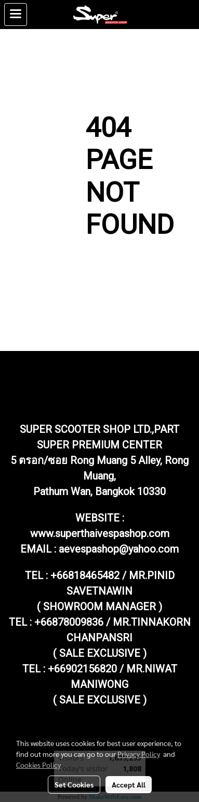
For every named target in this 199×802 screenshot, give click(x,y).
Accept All (128, 784)
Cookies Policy (38, 764)
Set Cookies (74, 784)
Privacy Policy (138, 753)
